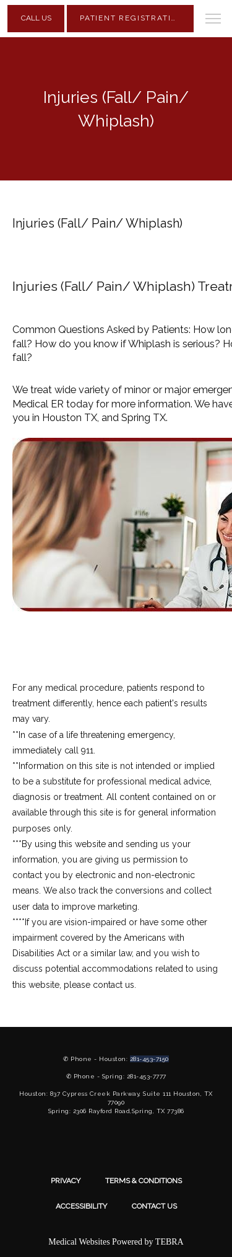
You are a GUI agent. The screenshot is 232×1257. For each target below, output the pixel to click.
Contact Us (154, 1206)
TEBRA (169, 1241)
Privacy (65, 1180)
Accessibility (81, 1206)
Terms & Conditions (143, 1180)
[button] (213, 19)
